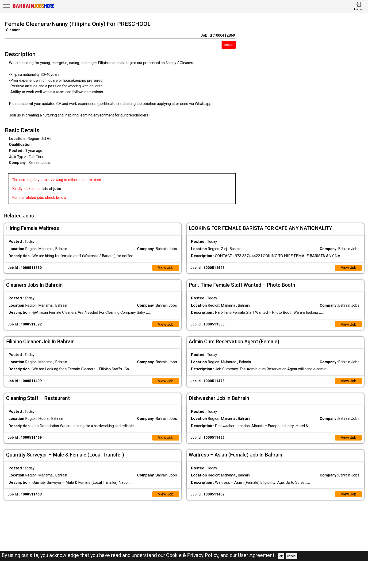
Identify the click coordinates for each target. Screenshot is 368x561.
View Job (165, 267)
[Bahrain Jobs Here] (33, 7)
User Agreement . (257, 555)
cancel (291, 556)
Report (228, 44)
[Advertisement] (306, 114)
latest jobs (51, 188)
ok (281, 556)
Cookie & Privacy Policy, (193, 555)
